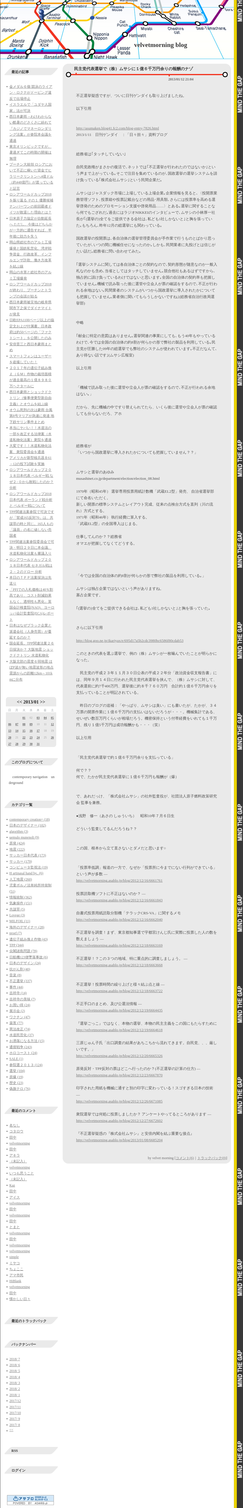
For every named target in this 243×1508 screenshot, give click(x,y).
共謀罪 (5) (17, 909)
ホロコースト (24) (23, 1053)
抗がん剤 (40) (19, 969)
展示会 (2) (17, 1011)
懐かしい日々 (19, 1299)
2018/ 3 (14, 1383)
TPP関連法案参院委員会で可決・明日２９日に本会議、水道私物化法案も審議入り (31, 548)
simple (14, 1257)
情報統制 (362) (20, 897)
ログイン (18, 1470)
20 (9, 737)
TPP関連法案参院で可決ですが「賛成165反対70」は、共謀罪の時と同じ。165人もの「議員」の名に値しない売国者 (31, 524)
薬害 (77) (16, 1023)
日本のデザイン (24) (25, 963)
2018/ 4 (14, 1377)
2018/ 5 (14, 1371)
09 (31, 724)
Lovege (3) (17, 915)
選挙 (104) (17, 1071)
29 (24, 743)
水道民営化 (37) (21, 1035)
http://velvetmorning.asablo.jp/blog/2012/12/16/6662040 (119, 919)
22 (24, 737)
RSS (14, 1451)
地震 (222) (17, 849)
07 (16, 724)
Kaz (12, 1185)
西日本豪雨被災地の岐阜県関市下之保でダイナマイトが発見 (30, 308)
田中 (12, 1137)
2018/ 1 (14, 1395)
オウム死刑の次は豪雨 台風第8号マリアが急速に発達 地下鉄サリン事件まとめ (31, 416)
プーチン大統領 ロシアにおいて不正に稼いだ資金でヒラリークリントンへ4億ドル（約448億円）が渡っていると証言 (31, 176)
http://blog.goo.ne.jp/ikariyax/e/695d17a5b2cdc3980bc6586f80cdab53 (129, 640)
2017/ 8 (14, 1425)
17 (38, 730)
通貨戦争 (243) (20, 1047)
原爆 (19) (16, 1077)
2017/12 (15, 1401)
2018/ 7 (14, 1359)
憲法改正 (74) (19, 1029)
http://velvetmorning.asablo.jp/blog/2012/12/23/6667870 (119, 1075)
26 (52, 737)
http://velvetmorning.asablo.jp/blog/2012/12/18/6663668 (119, 965)
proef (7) (15, 933)
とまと (14, 1227)
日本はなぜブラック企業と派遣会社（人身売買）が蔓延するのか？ (30, 631)
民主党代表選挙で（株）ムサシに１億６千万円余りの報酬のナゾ (133, 69)
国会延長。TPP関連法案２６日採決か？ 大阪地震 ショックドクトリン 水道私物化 (31, 649)
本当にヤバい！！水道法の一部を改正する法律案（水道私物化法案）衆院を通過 (30, 434)
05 (52, 717)
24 (38, 737)
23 (31, 737)
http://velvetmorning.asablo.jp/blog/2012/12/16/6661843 (119, 900)
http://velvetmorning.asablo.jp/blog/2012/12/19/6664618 (119, 1030)
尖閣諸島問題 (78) (23, 951)
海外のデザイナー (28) (26, 927)
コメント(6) (185, 1158)
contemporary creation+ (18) (29, 819)
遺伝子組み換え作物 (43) (28, 939)
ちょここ (16, 1269)
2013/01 (31, 701)
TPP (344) (16, 945)
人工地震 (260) (20, 879)
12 (52, 724)
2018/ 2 (14, 1389)
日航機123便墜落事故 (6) (28, 957)
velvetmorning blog (160, 44)
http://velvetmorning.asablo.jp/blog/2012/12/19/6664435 (119, 1010)
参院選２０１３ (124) (25, 1065)
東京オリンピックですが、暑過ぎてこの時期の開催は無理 (30, 152)
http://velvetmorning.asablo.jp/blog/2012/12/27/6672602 (119, 1120)
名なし (14, 1125)
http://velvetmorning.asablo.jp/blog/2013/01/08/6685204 (119, 1140)
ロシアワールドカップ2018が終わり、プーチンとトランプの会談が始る (30, 290)
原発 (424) (17, 843)
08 (24, 724)
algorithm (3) (18, 831)
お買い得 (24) (19, 1005)
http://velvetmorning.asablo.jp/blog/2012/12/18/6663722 (119, 991)
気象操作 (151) (20, 903)
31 (38, 743)
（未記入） (18, 1161)
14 (16, 730)
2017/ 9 (14, 1419)
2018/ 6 (14, 1365)
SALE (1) (16, 1059)
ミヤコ (14, 1263)
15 (24, 730)
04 (45, 717)
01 (24, 717)
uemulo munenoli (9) (24, 837)
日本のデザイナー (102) (27, 825)
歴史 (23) (16, 1083)
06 (9, 724)
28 (16, 743)
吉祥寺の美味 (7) (22, 999)
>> (42, 701)
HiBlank (15, 1281)
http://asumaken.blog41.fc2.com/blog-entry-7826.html (117, 128)
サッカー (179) (20, 861)
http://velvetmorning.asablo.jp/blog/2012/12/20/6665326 (119, 1055)
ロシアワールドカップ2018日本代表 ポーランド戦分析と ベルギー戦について (30, 500)
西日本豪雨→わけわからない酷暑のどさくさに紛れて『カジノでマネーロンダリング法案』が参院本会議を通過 (30, 129)
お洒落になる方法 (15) (26, 1041)
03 (38, 717)
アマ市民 (16, 1275)
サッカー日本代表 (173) (27, 855)
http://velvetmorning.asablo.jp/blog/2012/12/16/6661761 (119, 880)
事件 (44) (16, 987)
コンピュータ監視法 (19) (28, 867)
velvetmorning (19, 1143)
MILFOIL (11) (19, 921)
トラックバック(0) (211, 1158)
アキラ (14, 1155)
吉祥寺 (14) (18, 993)
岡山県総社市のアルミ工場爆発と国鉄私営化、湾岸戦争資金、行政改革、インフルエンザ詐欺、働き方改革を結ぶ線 (30, 254)
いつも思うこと (21, 1173)
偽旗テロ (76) (19, 1089)
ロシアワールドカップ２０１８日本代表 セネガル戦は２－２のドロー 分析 (30, 566)
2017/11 (15, 1407)
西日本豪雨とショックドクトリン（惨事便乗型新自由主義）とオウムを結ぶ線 (30, 398)
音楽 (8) (15, 975)
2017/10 (15, 1413)
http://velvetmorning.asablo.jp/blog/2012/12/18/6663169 (119, 945)
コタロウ (16, 1131)
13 (9, 730)
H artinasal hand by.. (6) (26, 873)
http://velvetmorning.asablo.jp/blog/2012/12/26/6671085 (119, 1101)
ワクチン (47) (19, 1017)
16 (31, 730)
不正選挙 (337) (20, 981)
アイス (14, 1197)
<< (19, 701)
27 (9, 743)
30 (31, 743)
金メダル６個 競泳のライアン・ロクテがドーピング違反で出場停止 (30, 93)
